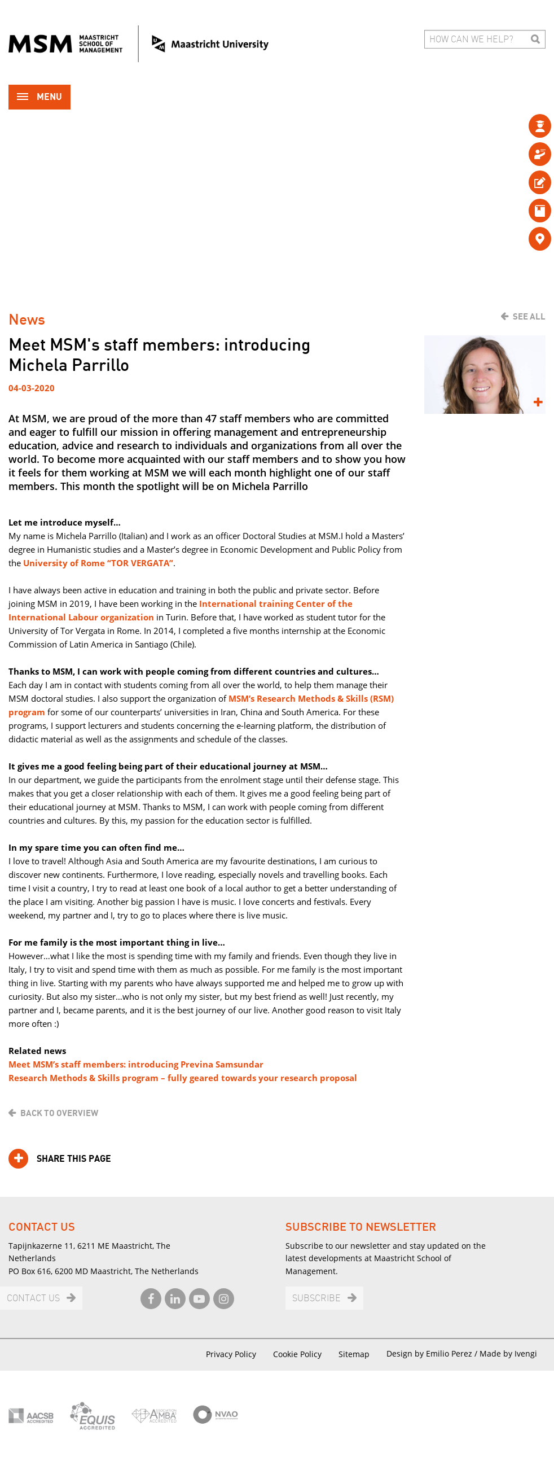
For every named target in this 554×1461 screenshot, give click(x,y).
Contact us (33, 1298)
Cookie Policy (297, 1354)
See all (529, 316)
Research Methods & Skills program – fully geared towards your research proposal (182, 1077)
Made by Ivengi (508, 1353)
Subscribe (316, 1298)
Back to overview (59, 1113)
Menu (39, 98)
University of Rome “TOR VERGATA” (98, 562)
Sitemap (354, 1354)
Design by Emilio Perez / (433, 1353)
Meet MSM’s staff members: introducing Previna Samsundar (135, 1064)
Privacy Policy (231, 1354)
